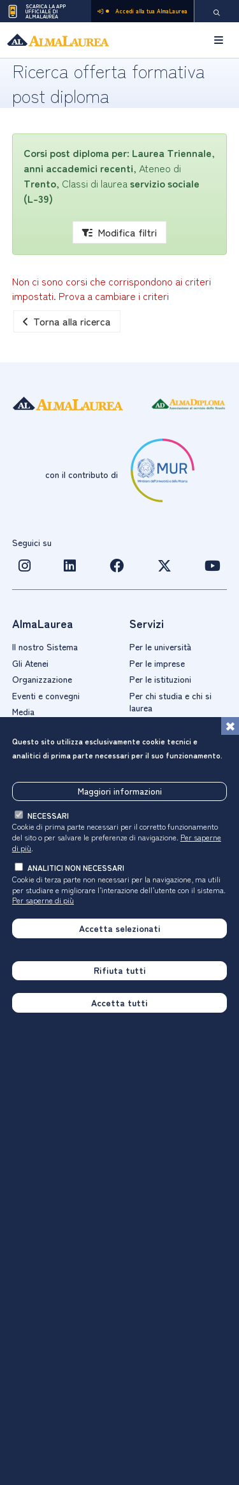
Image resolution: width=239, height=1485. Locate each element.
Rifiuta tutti (120, 970)
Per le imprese (157, 663)
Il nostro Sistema (45, 646)
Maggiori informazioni (120, 790)
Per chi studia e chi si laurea (170, 702)
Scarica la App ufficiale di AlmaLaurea (36, 11)
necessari (48, 815)
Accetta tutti (119, 1002)
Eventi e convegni (46, 695)
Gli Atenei (30, 663)
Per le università (160, 646)
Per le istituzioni (160, 679)
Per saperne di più (43, 899)
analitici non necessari (75, 867)
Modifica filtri (119, 232)
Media (23, 711)
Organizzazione (42, 679)
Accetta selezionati (120, 928)
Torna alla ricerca (67, 321)
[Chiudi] (230, 726)
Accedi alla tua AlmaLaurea (142, 11)
